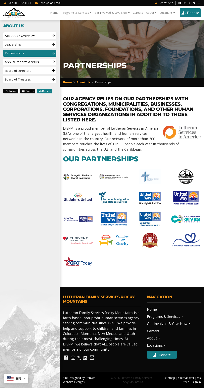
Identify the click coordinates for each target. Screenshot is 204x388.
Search (163, 3)
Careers (138, 13)
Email (48, 3)
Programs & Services (75, 13)
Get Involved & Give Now (110, 13)
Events (28, 91)
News (11, 91)
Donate (190, 12)
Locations (166, 13)
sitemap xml (186, 378)
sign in (196, 382)
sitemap (170, 378)
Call (17, 3)
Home (54, 13)
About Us (83, 82)
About (150, 13)
